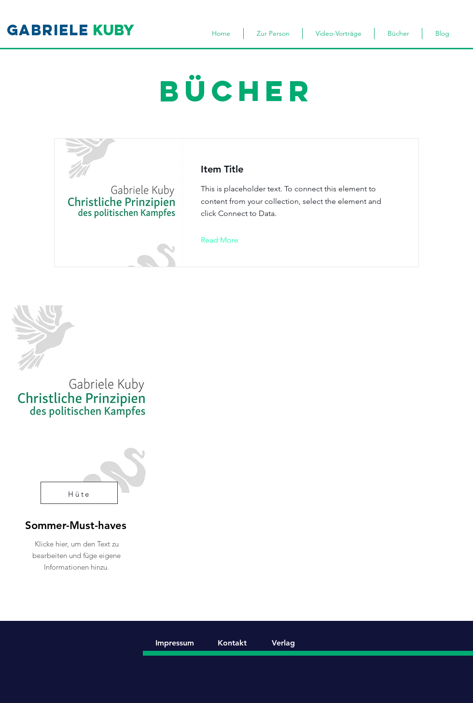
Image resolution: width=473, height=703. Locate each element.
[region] (75, 446)
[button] (227, 240)
